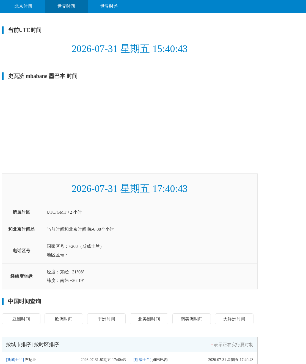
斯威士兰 (15, 360)
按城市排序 (18, 344)
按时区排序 (46, 344)
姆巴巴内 (160, 360)
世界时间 (66, 6)
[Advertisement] (130, 126)
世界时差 (109, 6)
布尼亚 (30, 360)
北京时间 (23, 6)
